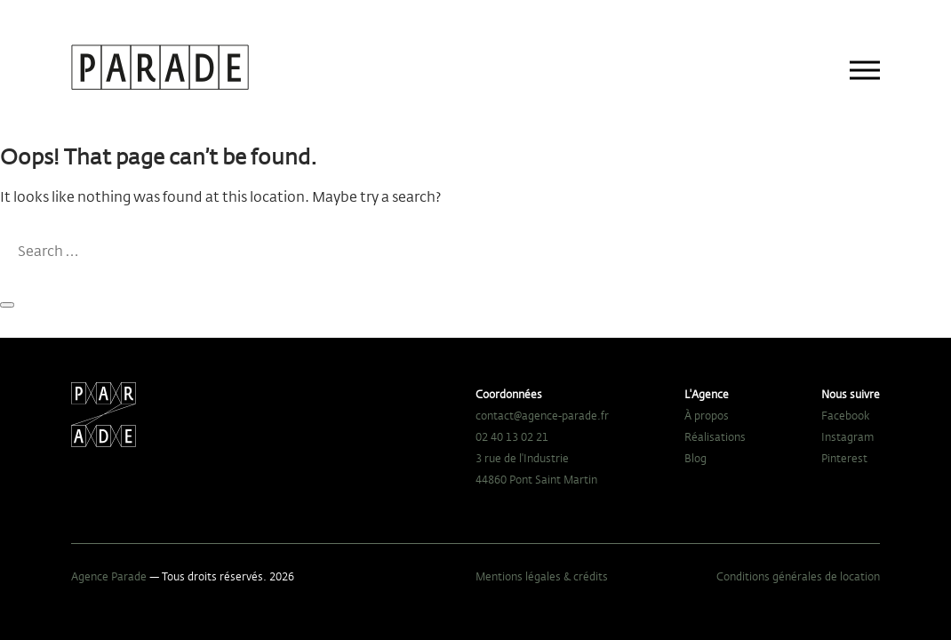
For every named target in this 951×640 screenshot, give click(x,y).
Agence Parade (109, 576)
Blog (695, 458)
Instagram (847, 436)
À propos (706, 415)
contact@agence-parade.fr (542, 415)
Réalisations (715, 436)
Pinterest (844, 458)
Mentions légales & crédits (542, 576)
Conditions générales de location (798, 576)
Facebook (845, 415)
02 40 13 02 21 (512, 436)
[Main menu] (865, 70)
